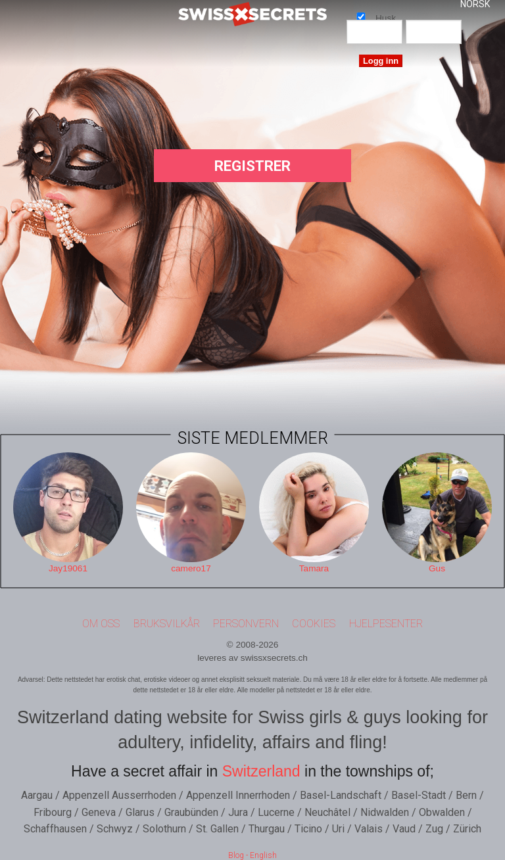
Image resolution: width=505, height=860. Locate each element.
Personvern (246, 623)
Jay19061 (68, 568)
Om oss (101, 623)
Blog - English (252, 855)
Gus (437, 568)
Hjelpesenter (386, 623)
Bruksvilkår (166, 623)
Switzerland (261, 771)
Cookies (313, 623)
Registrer (252, 166)
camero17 (190, 568)
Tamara (314, 568)
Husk (361, 16)
